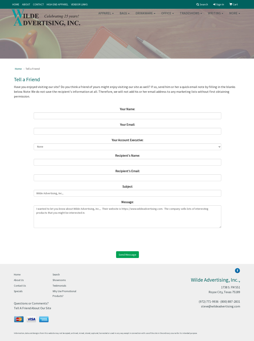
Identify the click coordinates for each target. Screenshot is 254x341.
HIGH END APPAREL (57, 4)
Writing (215, 16)
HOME (15, 4)
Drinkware (145, 16)
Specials (18, 291)
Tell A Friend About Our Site (32, 308)
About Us (19, 280)
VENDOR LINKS (79, 4)
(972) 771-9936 (208, 301)
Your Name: (127, 109)
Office (167, 16)
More (234, 16)
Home (18, 69)
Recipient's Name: (127, 155)
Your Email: (127, 125)
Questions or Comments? (31, 303)
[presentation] (64, 238)
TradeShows (191, 16)
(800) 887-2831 (230, 301)
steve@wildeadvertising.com (220, 306)
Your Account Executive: (127, 140)
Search (56, 274)
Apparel (106, 16)
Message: (127, 202)
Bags (125, 16)
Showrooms (59, 280)
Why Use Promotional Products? (64, 294)
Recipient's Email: (127, 171)
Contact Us (20, 285)
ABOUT (26, 4)
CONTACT (38, 4)
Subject (127, 186)
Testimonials (59, 285)
